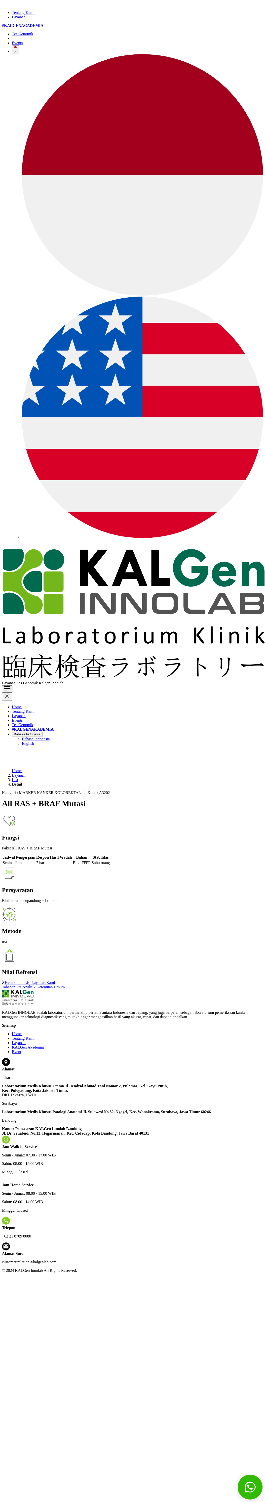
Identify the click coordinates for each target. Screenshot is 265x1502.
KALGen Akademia (28, 1047)
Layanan (19, 17)
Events (17, 43)
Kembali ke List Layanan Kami (28, 982)
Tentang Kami (23, 12)
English (28, 743)
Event (16, 1052)
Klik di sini (74, 683)
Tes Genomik (22, 34)
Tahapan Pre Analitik (19, 987)
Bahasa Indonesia (27, 734)
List (15, 780)
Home (17, 707)
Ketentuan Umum (51, 987)
